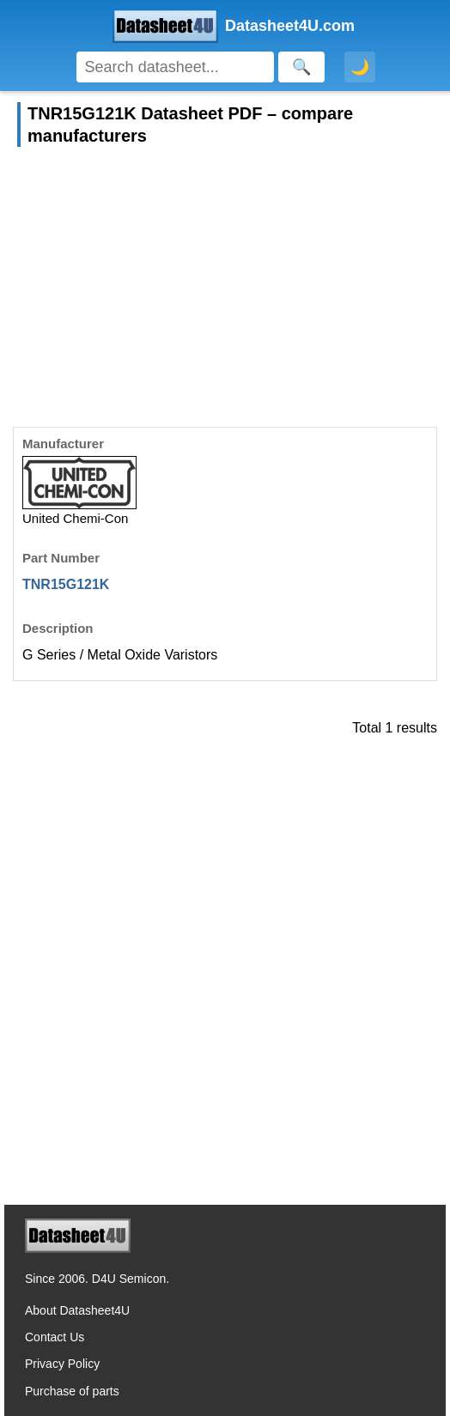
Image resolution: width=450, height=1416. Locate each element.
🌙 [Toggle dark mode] (359, 67)
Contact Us (54, 1337)
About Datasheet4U (77, 1310)
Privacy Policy (62, 1363)
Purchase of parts (72, 1391)
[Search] (175, 67)
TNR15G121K (65, 584)
